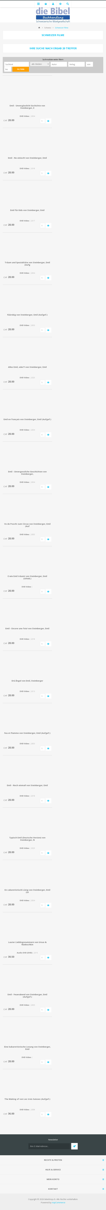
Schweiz (47, 27)
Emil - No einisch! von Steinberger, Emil (27, 158)
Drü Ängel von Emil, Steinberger (27, 680)
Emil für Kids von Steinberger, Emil (27, 210)
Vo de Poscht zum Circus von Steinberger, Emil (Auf (27, 525)
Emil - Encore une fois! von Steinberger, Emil (27, 628)
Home (39, 27)
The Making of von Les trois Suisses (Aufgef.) (27, 1099)
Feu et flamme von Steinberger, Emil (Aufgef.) (27, 733)
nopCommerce (58, 1202)
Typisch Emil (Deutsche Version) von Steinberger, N (27, 838)
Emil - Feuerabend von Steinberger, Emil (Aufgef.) (27, 995)
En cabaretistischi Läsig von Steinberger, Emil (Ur (27, 891)
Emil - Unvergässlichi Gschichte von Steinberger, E (27, 106)
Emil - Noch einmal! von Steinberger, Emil (27, 785)
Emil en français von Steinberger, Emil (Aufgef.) (27, 419)
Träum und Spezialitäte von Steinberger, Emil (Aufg (27, 263)
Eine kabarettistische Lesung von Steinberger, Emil (27, 1047)
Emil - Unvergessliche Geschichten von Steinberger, (27, 472)
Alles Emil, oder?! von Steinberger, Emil (27, 367)
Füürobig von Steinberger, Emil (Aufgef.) (27, 314)
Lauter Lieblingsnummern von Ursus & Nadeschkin (27, 943)
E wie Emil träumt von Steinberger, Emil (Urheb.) (27, 577)
